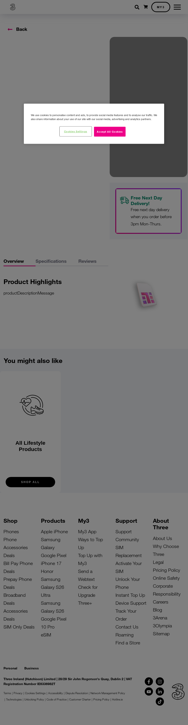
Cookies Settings (75, 131)
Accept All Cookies (110, 131)
